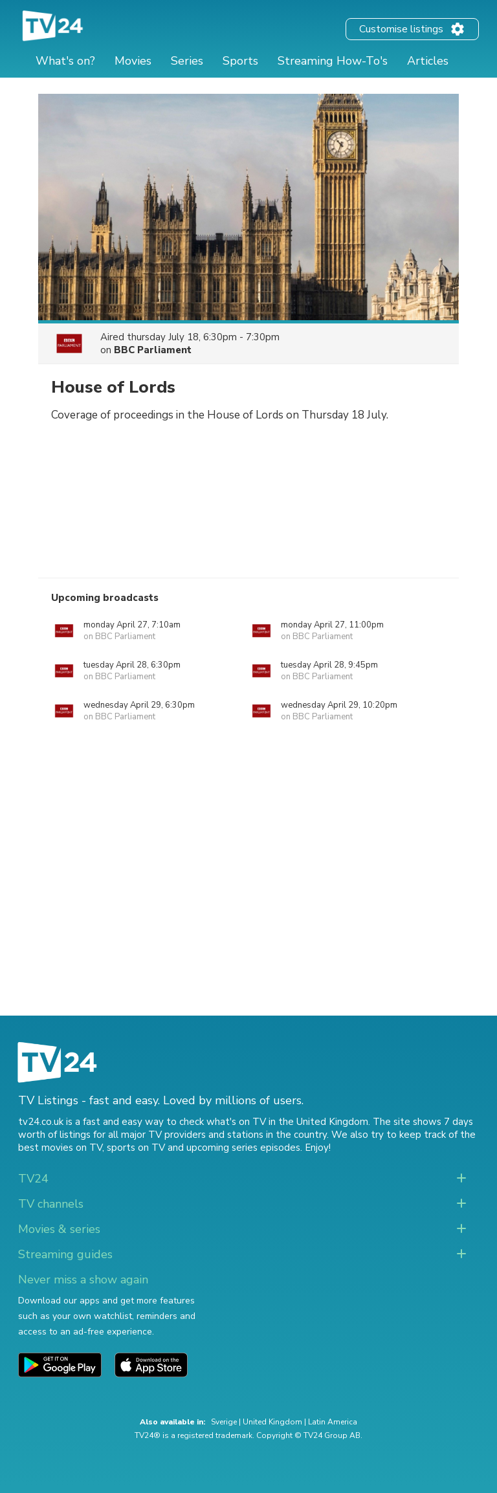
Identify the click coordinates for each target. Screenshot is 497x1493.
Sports (240, 61)
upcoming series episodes (243, 1147)
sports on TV (136, 1147)
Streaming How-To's (333, 61)
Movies (133, 61)
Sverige (224, 1422)
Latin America (332, 1422)
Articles (427, 61)
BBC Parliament (153, 349)
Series (187, 61)
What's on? (65, 61)
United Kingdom (272, 1422)
